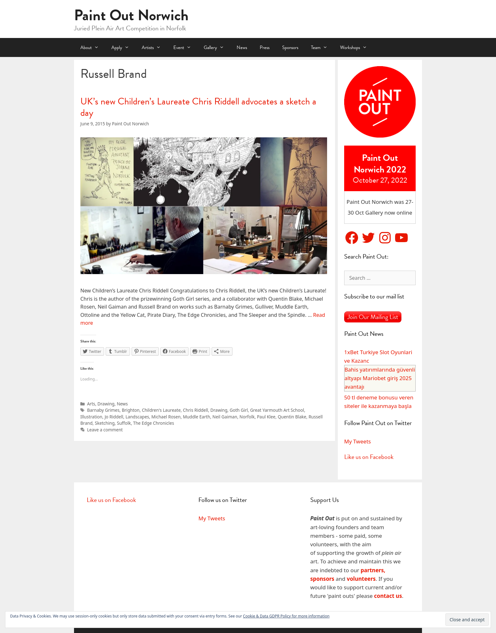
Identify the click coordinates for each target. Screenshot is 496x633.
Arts (91, 404)
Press (265, 47)
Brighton (131, 410)
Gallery (217, 47)
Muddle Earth (196, 417)
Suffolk (124, 423)
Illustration (91, 417)
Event (185, 47)
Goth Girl (239, 410)
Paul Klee (266, 417)
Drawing (106, 404)
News (242, 47)
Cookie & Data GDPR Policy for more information (286, 616)
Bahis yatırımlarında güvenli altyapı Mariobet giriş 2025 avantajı (379, 378)
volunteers (361, 578)
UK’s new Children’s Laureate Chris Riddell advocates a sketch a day (198, 107)
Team (322, 47)
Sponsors (290, 47)
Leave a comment (105, 430)
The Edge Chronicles (153, 423)
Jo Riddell (114, 417)
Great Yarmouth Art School (277, 410)
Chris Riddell (195, 410)
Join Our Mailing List (372, 317)
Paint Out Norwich (131, 15)
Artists (154, 47)
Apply (123, 47)
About (92, 47)
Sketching (105, 423)
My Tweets (357, 441)
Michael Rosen (166, 417)
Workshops (356, 47)
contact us (388, 595)
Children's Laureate (161, 410)
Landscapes (137, 417)
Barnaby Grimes (103, 410)
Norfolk (247, 417)
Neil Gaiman (225, 417)
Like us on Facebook (369, 456)
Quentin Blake (292, 417)
